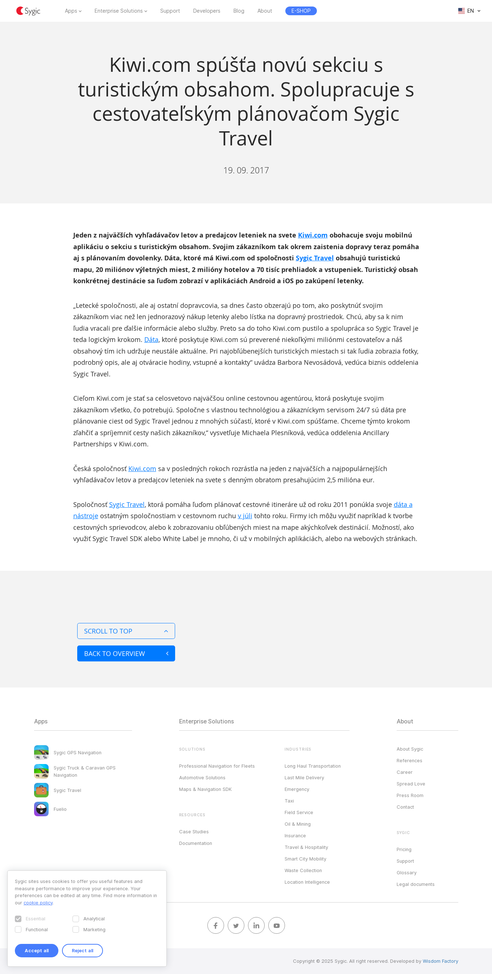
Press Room (410, 795)
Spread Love (411, 784)
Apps (71, 11)
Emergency (297, 789)
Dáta (151, 339)
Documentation (195, 843)
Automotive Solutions (202, 777)
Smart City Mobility (305, 859)
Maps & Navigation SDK (205, 789)
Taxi (289, 801)
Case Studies (194, 831)
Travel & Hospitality (306, 847)
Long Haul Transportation (313, 766)
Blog (238, 11)
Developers (206, 11)
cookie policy (38, 902)
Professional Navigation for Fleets (217, 766)
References (409, 760)
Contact (405, 807)
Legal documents (416, 884)
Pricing (404, 849)
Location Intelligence (307, 882)
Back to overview (126, 653)
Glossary (407, 872)
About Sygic (410, 749)
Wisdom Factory (440, 961)
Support (170, 11)
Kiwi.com (313, 235)
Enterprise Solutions (119, 11)
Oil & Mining (298, 824)
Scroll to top (126, 631)
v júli (245, 515)
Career (405, 772)
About (264, 11)
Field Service (299, 812)
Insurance (295, 835)
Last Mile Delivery (304, 777)
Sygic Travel (315, 258)
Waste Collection (303, 870)
